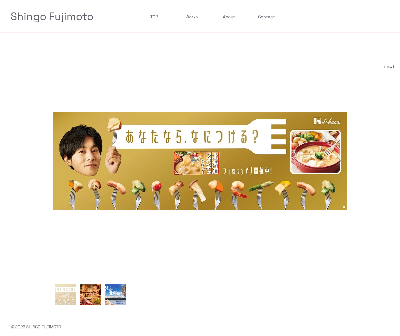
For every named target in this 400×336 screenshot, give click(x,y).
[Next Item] (339, 161)
